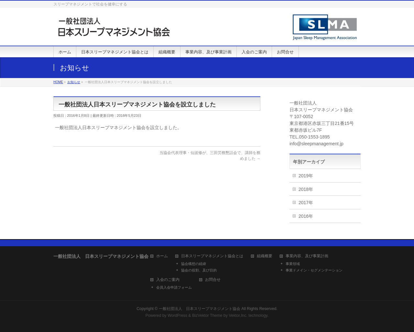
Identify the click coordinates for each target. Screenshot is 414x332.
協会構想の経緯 (193, 264)
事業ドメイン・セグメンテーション (314, 270)
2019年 (306, 175)
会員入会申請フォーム (174, 287)
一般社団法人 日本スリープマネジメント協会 (199, 308)
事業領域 (293, 264)
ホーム (162, 256)
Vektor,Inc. (238, 315)
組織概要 (264, 256)
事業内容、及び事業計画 (307, 256)
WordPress (177, 315)
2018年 (306, 189)
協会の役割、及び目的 (199, 270)
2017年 (306, 202)
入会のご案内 (168, 280)
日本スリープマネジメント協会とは (212, 256)
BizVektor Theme (207, 315)
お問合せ (213, 280)
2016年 (306, 216)
